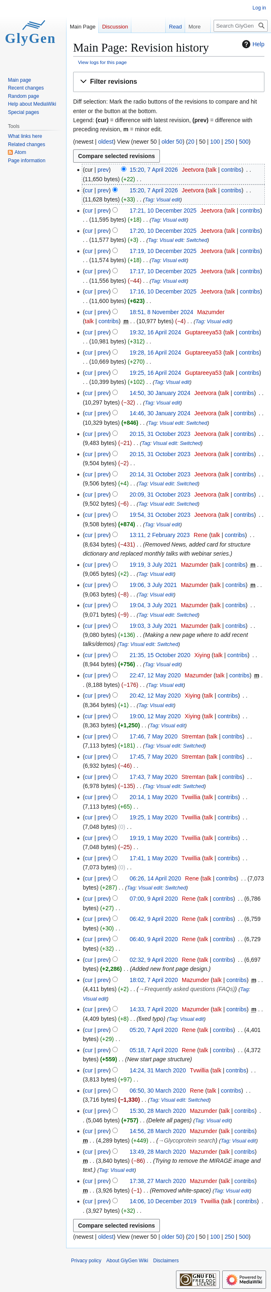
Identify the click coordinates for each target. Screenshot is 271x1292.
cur (89, 190)
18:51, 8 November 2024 (161, 312)
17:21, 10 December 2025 (163, 210)
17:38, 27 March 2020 (158, 1181)
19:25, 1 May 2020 (154, 817)
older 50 (172, 141)
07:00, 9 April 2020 (154, 898)
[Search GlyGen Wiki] (241, 26)
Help (252, 44)
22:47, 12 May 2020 (155, 675)
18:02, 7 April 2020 (154, 980)
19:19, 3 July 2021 (153, 564)
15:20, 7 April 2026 (154, 169)
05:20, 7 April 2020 (154, 1030)
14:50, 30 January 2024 (160, 393)
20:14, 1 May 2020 (154, 797)
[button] (168, 82)
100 (215, 141)
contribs (231, 169)
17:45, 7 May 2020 (154, 756)
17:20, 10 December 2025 (163, 230)
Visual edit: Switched (183, 240)
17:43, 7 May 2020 (154, 777)
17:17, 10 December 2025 (163, 271)
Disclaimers (166, 1261)
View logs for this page (102, 62)
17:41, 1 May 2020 (154, 858)
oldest (105, 141)
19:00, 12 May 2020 (155, 716)
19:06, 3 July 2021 (153, 585)
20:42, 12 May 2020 (155, 695)
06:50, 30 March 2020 (158, 1090)
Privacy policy (86, 1261)
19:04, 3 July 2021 (153, 605)
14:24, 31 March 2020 (158, 1070)
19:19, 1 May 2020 (154, 838)
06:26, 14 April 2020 (155, 878)
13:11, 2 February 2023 (160, 535)
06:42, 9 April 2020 (154, 919)
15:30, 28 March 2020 (158, 1110)
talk (211, 169)
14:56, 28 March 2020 (158, 1131)
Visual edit (168, 200)
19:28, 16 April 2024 (155, 352)
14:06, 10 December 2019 (163, 1201)
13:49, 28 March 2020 (158, 1151)
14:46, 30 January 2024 (160, 413)
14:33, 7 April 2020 (154, 1009)
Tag (149, 200)
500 (243, 141)
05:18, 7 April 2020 (154, 1050)
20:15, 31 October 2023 (160, 434)
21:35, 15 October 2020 (160, 655)
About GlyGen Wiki (127, 1261)
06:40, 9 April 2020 (154, 939)
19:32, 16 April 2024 (155, 332)
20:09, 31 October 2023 (160, 494)
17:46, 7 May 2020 (154, 736)
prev (103, 169)
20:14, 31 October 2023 (160, 474)
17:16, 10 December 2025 (163, 291)
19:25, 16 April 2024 (155, 372)
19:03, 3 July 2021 (153, 625)
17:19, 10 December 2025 (163, 251)
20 (191, 141)
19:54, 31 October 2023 (160, 514)
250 (229, 141)
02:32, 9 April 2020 (154, 959)
